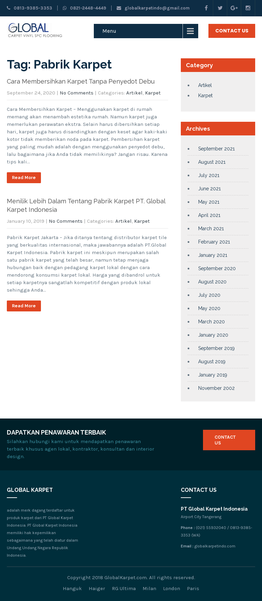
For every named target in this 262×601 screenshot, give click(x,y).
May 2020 (209, 308)
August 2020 (212, 281)
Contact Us (231, 30)
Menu (109, 31)
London (171, 588)
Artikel (134, 93)
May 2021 (208, 202)
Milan (149, 588)
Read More (24, 177)
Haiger (97, 588)
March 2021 (211, 228)
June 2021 (209, 188)
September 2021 (216, 148)
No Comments (76, 93)
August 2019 (211, 361)
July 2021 (208, 175)
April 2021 (209, 215)
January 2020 (213, 335)
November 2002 (216, 388)
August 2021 (211, 162)
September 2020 (217, 268)
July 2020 (209, 295)
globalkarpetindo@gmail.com (153, 8)
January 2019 (212, 375)
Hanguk (72, 588)
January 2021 (212, 255)
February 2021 (214, 242)
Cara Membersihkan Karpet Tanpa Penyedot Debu (81, 81)
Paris (193, 588)
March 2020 (211, 321)
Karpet (153, 93)
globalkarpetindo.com (214, 546)
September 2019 (216, 348)
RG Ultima (124, 588)
